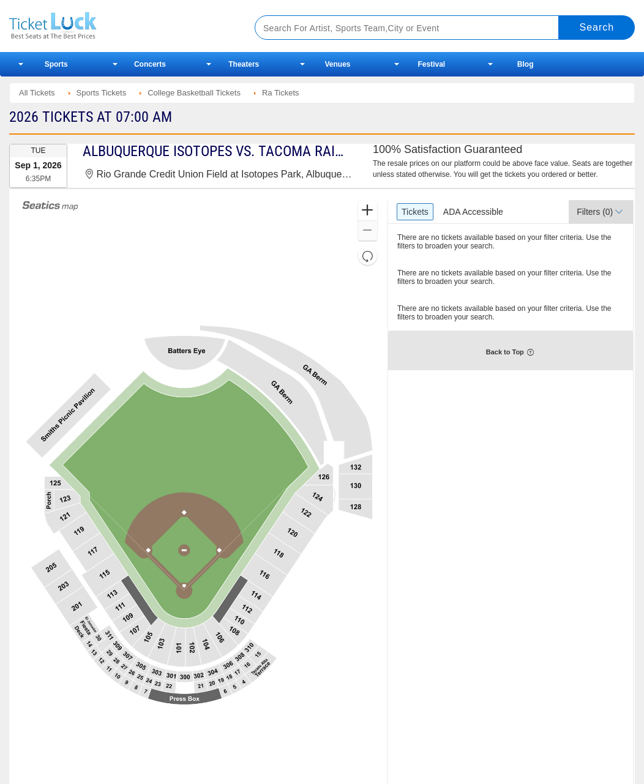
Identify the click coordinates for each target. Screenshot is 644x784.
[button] (367, 211)
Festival (431, 64)
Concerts (150, 64)
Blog (525, 64)
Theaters (243, 64)
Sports (56, 64)
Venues (338, 64)
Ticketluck (118, 26)
